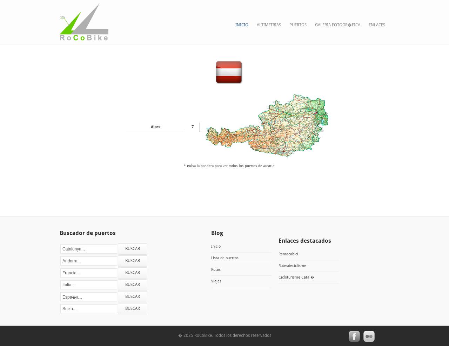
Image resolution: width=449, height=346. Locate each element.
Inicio (241, 25)
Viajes (216, 281)
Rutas (216, 270)
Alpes (155, 127)
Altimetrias (269, 25)
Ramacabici (288, 254)
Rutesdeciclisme (292, 266)
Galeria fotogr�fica (337, 25)
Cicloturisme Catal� (296, 277)
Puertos (298, 25)
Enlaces (377, 25)
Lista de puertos (225, 258)
